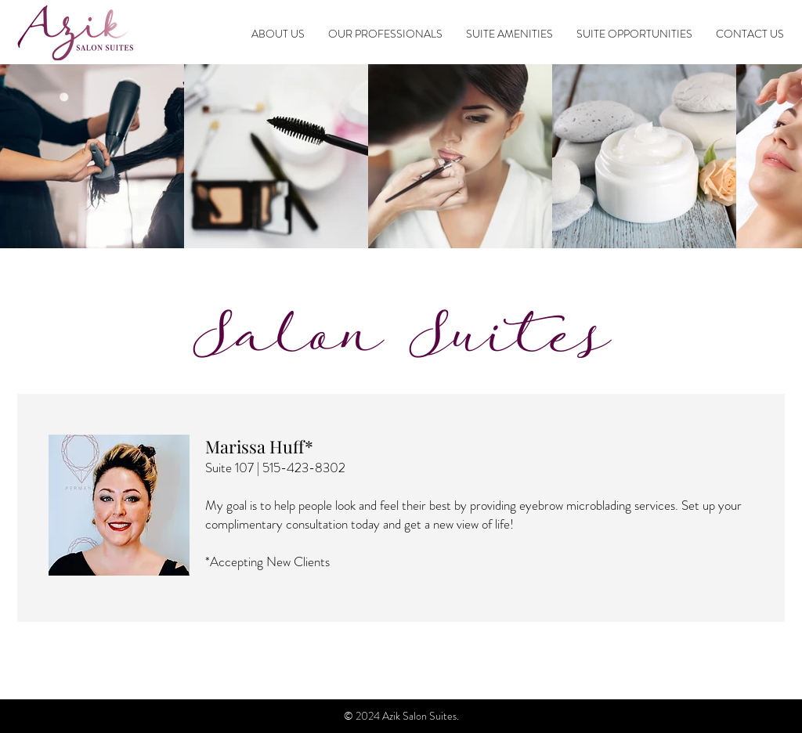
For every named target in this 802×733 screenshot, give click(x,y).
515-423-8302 (303, 467)
